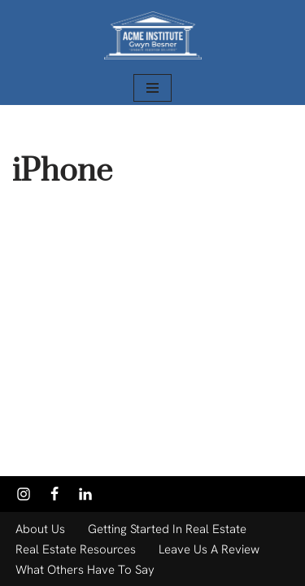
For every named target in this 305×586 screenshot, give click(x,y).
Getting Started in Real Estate (167, 529)
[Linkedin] (85, 494)
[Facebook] (54, 494)
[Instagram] (23, 494)
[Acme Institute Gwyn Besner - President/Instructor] (153, 35)
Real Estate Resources (75, 549)
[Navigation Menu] (152, 88)
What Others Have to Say (85, 570)
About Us (40, 529)
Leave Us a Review (209, 549)
